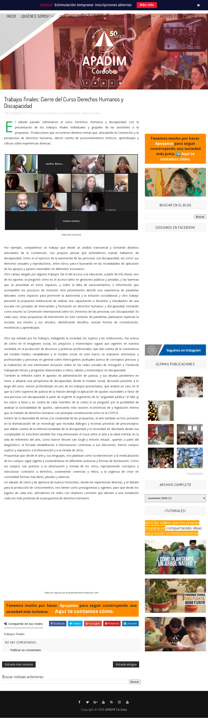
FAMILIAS (101, 16)
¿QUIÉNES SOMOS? (35, 16)
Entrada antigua (126, 665)
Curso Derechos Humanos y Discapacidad (53, 113)
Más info (147, 5)
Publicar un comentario (25, 650)
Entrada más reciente (19, 665)
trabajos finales (91, 113)
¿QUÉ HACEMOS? (72, 16)
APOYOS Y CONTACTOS (177, 16)
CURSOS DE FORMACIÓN (132, 16)
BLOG (102, 28)
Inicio (11, 16)
